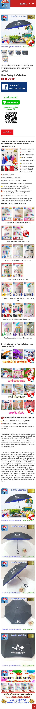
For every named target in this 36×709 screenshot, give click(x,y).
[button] (33, 3)
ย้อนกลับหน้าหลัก (7, 132)
